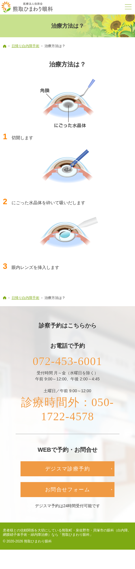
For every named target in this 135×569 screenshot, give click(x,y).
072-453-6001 (67, 362)
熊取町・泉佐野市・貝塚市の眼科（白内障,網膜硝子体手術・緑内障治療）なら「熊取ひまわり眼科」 (66, 535)
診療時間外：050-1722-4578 (68, 411)
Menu (128, 7)
